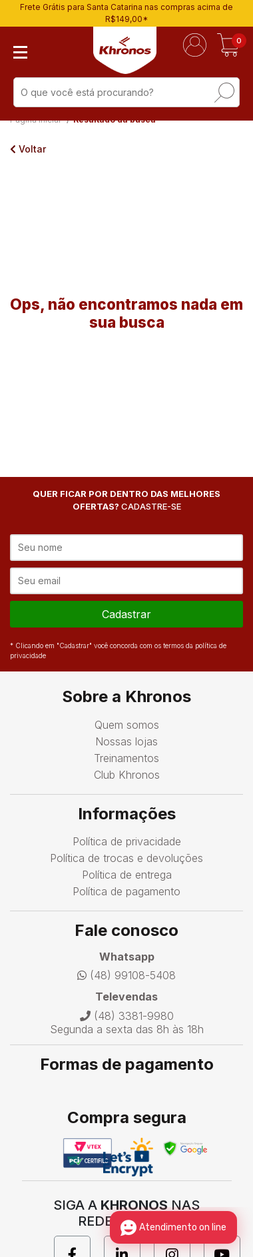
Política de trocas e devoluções (126, 858)
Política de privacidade (127, 841)
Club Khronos (127, 774)
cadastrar (126, 614)
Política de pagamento (126, 891)
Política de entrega (127, 874)
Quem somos (127, 724)
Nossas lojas (126, 741)
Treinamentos (126, 758)
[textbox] (126, 92)
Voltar (28, 149)
